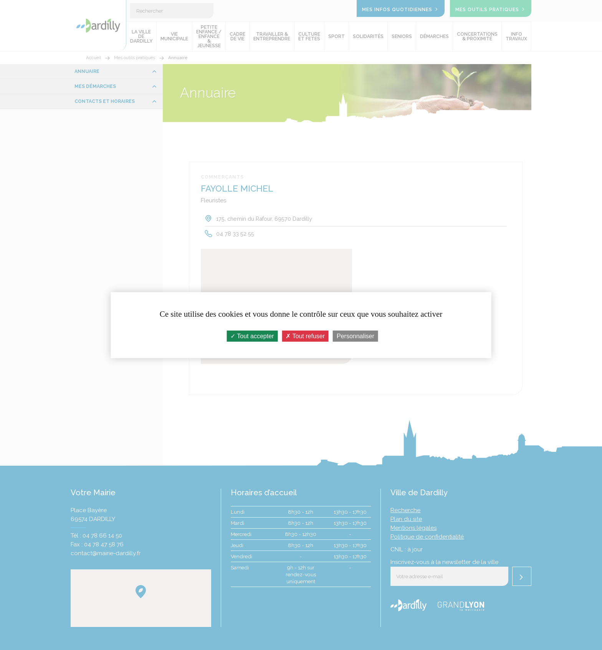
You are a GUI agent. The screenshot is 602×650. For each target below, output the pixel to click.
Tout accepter (252, 335)
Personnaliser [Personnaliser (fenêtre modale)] (355, 335)
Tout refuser (305, 335)
